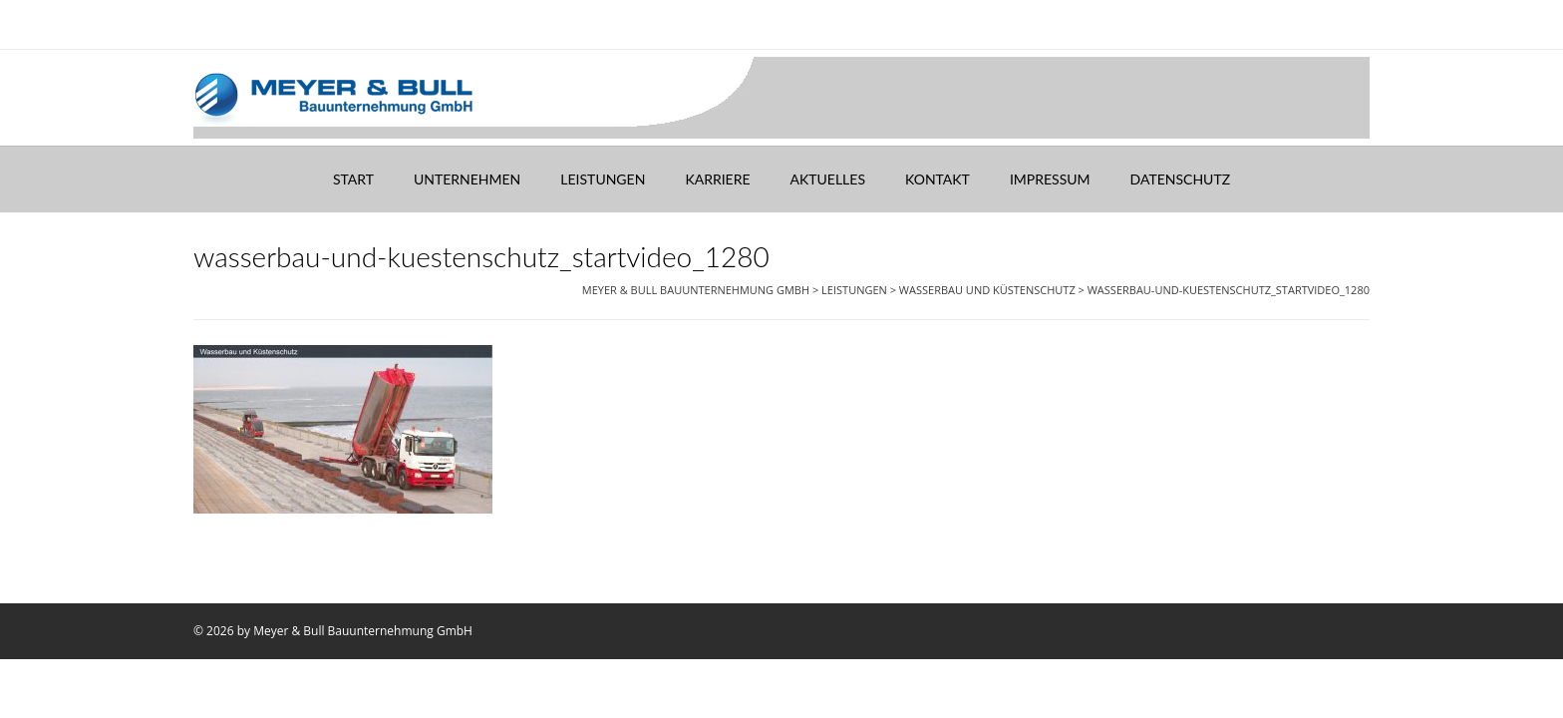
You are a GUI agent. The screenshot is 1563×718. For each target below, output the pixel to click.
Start (353, 179)
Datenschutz (1180, 179)
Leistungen (602, 179)
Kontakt (937, 179)
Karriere (717, 179)
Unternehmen (467, 179)
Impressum (1050, 179)
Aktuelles (827, 179)
